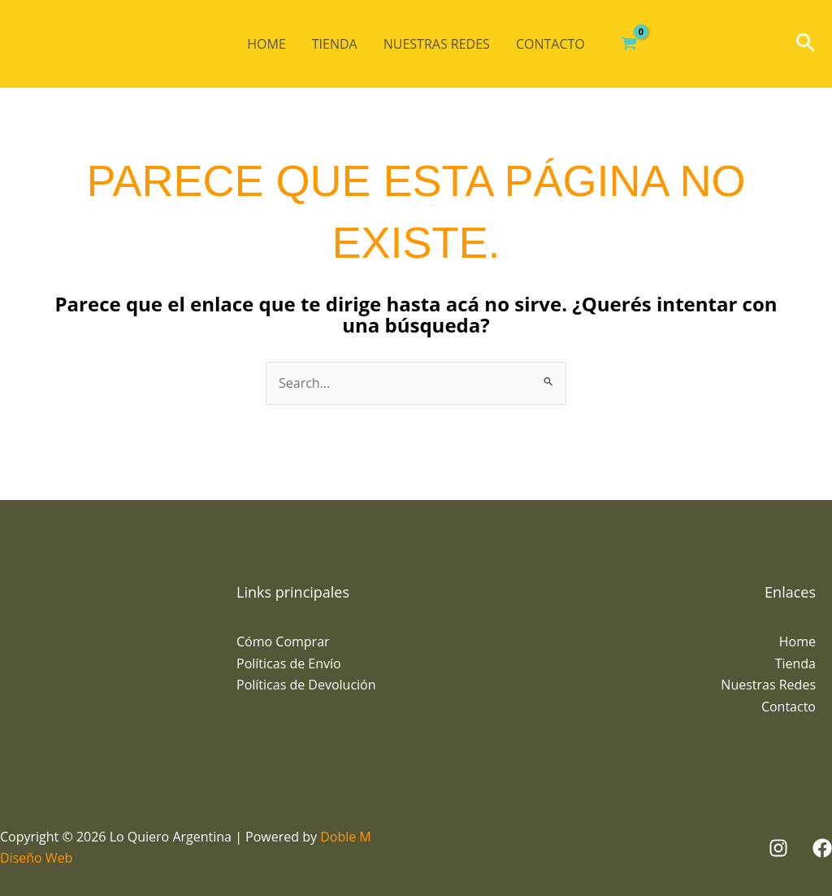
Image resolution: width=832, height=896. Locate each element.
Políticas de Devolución (306, 685)
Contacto (550, 44)
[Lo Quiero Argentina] (77, 44)
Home (266, 44)
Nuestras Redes (437, 44)
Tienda (335, 44)
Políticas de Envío (288, 663)
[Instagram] (778, 848)
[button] (805, 44)
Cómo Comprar (283, 641)
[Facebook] (822, 848)
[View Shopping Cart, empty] (629, 44)
